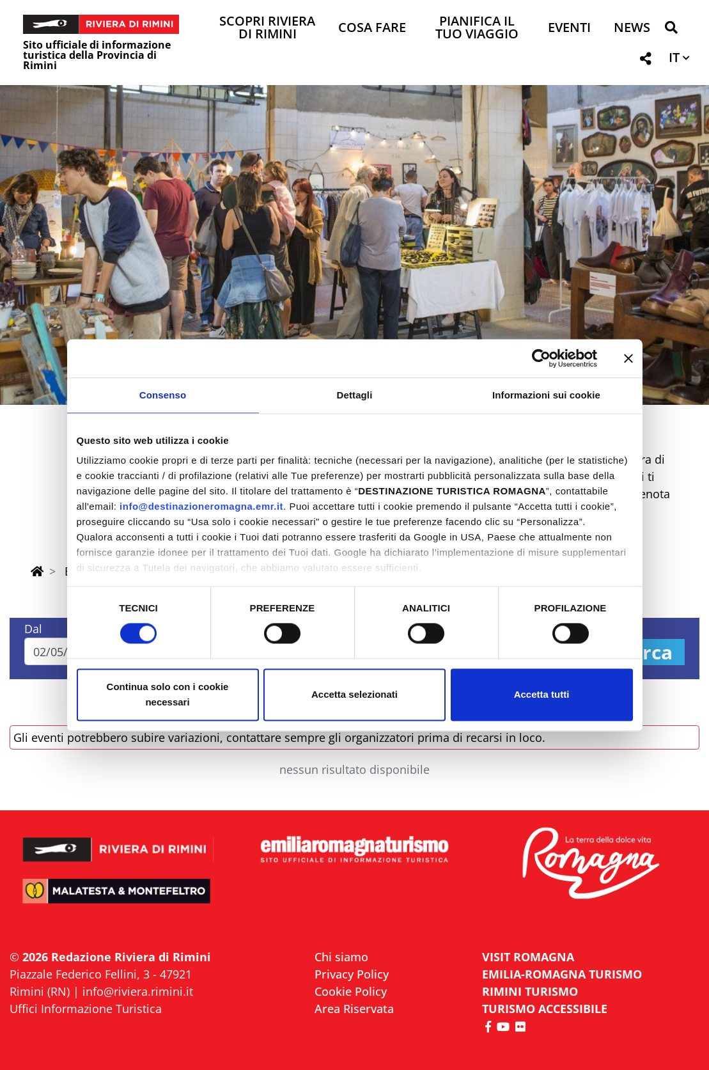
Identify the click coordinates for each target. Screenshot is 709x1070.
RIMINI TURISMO (530, 991)
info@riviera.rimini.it (137, 991)
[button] (671, 29)
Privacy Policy (352, 974)
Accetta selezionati (354, 694)
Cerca (646, 652)
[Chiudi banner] (628, 358)
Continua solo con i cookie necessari (168, 694)
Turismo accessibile (544, 1008)
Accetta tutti (542, 694)
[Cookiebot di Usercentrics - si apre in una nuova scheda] (541, 358)
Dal (33, 628)
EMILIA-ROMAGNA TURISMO (562, 974)
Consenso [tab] (162, 394)
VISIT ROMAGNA (528, 956)
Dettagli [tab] (355, 394)
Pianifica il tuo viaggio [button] (476, 28)
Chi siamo (341, 956)
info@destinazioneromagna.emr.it (201, 506)
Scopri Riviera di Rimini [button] (267, 28)
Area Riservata (354, 1008)
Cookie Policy (351, 991)
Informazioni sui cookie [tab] (546, 394)
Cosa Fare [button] (372, 28)
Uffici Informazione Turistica (86, 1008)
